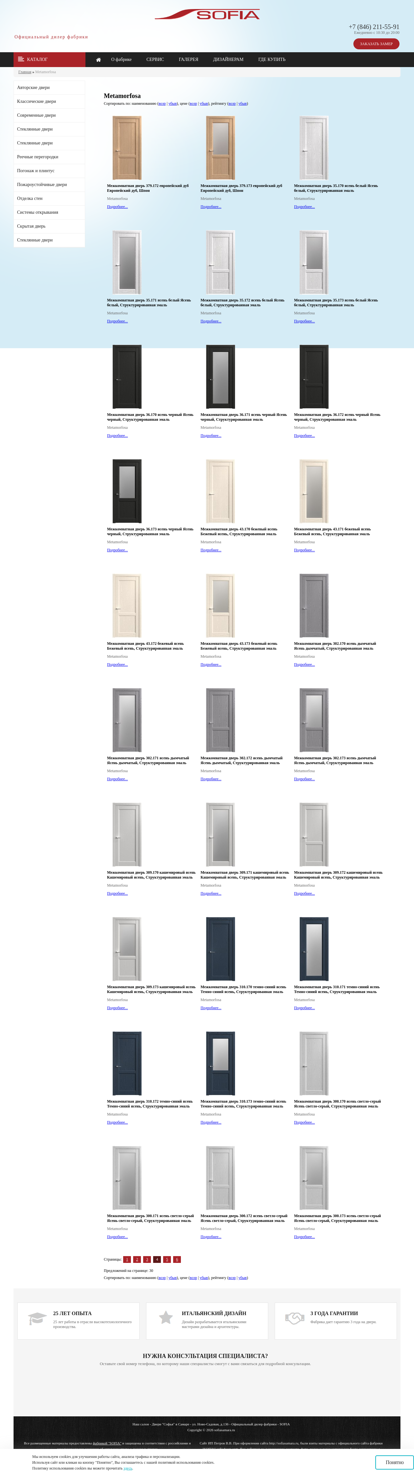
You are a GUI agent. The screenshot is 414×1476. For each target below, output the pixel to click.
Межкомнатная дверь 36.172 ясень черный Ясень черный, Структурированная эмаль (337, 417)
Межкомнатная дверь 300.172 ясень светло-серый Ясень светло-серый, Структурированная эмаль (244, 1218)
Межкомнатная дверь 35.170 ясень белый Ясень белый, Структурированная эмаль (336, 188)
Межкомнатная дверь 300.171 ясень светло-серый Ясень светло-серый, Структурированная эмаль (150, 1218)
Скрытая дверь (31, 226)
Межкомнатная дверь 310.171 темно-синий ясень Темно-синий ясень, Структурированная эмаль (337, 989)
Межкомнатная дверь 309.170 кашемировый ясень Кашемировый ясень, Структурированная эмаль (151, 875)
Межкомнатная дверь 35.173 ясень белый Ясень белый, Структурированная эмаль (336, 302)
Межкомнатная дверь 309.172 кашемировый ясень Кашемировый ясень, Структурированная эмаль (338, 875)
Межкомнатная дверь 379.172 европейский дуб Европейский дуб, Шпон (148, 188)
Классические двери (36, 101)
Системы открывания (37, 212)
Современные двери (36, 115)
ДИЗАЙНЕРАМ (228, 59)
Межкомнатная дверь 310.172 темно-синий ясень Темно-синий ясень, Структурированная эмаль (150, 1103)
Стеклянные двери (35, 129)
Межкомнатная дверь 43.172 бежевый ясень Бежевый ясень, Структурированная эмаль (145, 646)
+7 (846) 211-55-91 (374, 26)
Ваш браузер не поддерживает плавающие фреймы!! (205, 1392)
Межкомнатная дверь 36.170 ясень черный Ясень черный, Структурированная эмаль (150, 417)
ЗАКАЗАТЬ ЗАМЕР (376, 44)
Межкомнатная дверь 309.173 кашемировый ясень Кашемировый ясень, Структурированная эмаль (151, 989)
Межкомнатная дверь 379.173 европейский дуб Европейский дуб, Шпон (241, 188)
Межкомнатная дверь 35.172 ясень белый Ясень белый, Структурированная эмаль (242, 302)
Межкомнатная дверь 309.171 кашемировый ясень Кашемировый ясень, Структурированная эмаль (245, 875)
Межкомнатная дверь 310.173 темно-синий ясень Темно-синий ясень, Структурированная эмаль (243, 1103)
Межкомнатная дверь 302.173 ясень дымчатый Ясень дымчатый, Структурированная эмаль (335, 760)
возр (162, 103)
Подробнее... (117, 206)
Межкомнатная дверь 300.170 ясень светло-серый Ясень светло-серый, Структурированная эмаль (337, 1103)
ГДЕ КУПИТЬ (271, 59)
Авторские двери (33, 87)
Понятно (395, 1462)
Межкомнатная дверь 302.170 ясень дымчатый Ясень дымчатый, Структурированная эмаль (335, 646)
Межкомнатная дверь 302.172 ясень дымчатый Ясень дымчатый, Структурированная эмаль (242, 760)
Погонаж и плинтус (35, 170)
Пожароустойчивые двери (42, 184)
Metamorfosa (45, 72)
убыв (172, 103)
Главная (24, 72)
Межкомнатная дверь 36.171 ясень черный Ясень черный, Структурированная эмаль (244, 417)
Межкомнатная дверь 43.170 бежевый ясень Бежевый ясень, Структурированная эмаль (239, 531)
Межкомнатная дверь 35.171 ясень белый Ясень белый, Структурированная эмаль (149, 302)
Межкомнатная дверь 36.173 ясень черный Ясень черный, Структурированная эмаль (150, 531)
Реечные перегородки (37, 156)
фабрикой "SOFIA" (107, 1443)
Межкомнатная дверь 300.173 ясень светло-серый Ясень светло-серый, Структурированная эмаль (337, 1218)
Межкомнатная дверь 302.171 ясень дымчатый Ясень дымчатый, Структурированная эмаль (148, 760)
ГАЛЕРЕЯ (188, 59)
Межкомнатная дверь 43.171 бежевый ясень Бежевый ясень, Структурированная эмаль (332, 531)
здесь (127, 1468)
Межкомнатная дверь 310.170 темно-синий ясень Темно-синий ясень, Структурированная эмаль (243, 989)
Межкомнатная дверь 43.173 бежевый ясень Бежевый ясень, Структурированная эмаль (239, 646)
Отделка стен (30, 198)
